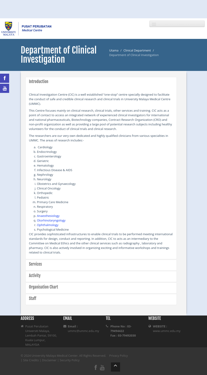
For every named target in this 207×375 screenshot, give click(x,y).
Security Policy (70, 360)
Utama (114, 50)
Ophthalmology (48, 225)
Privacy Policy (118, 355)
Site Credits (31, 360)
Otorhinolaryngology (51, 220)
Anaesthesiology (48, 216)
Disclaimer (49, 360)
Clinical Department (137, 50)
